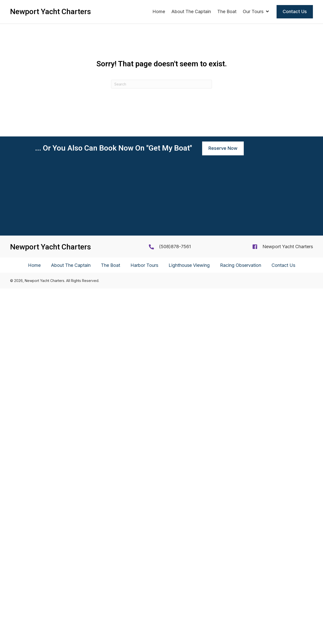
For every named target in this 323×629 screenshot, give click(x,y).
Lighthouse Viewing (189, 605)
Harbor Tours (144, 605)
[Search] (161, 84)
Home (34, 605)
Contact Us (283, 605)
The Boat (110, 605)
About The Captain (71, 605)
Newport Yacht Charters (287, 587)
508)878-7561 (176, 587)
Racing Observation (240, 605)
